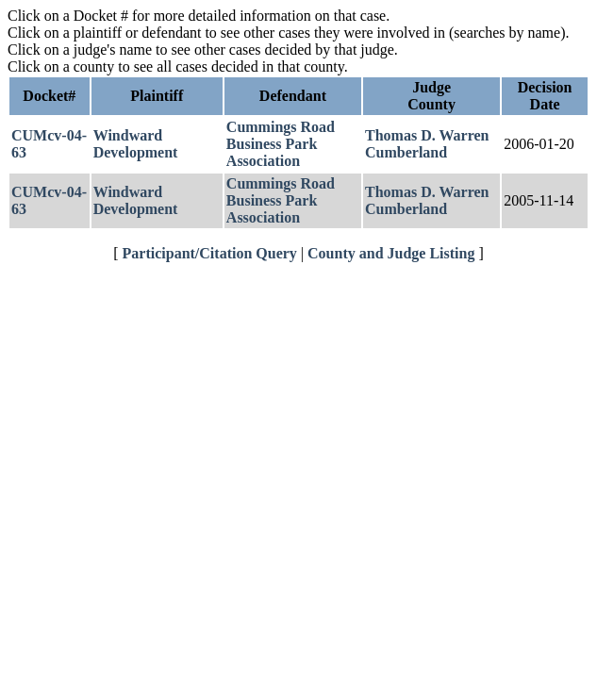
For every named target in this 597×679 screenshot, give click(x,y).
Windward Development (135, 143)
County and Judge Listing (390, 253)
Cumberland (406, 152)
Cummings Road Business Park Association (280, 144)
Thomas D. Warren (427, 135)
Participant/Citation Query (210, 253)
